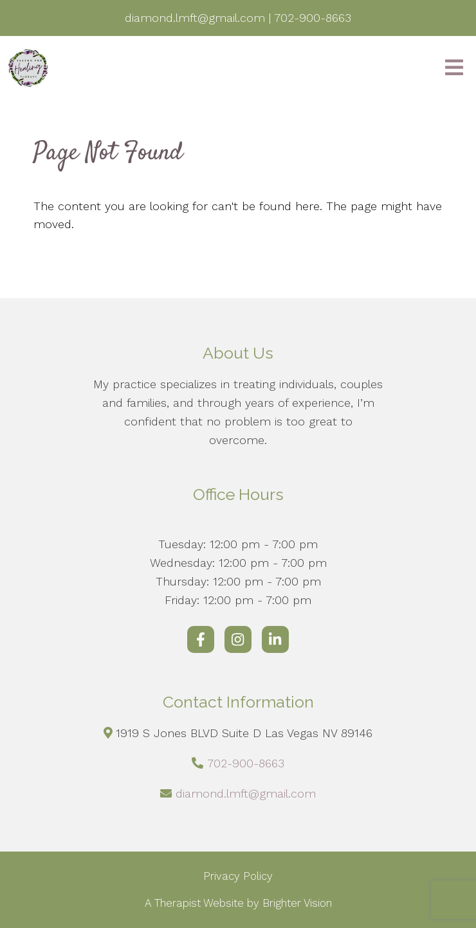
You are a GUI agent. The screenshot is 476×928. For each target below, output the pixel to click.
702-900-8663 (245, 763)
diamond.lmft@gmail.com (246, 793)
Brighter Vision (297, 903)
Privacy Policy (238, 876)
